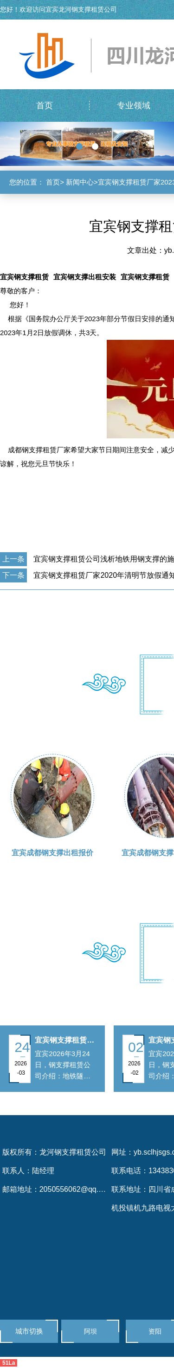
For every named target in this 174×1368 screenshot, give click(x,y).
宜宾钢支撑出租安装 (84, 277)
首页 (53, 182)
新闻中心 (80, 182)
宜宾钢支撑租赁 (24, 277)
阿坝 (90, 1331)
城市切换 (29, 1331)
